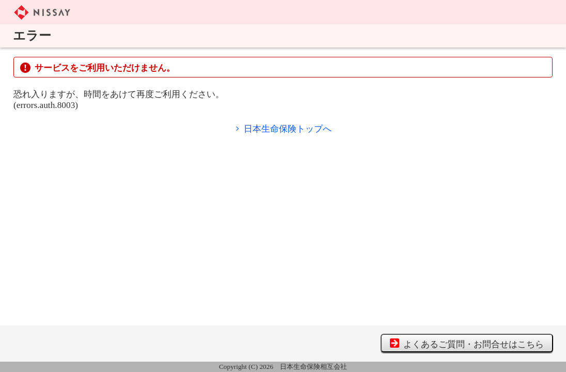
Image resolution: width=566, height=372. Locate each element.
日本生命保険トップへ (288, 129)
